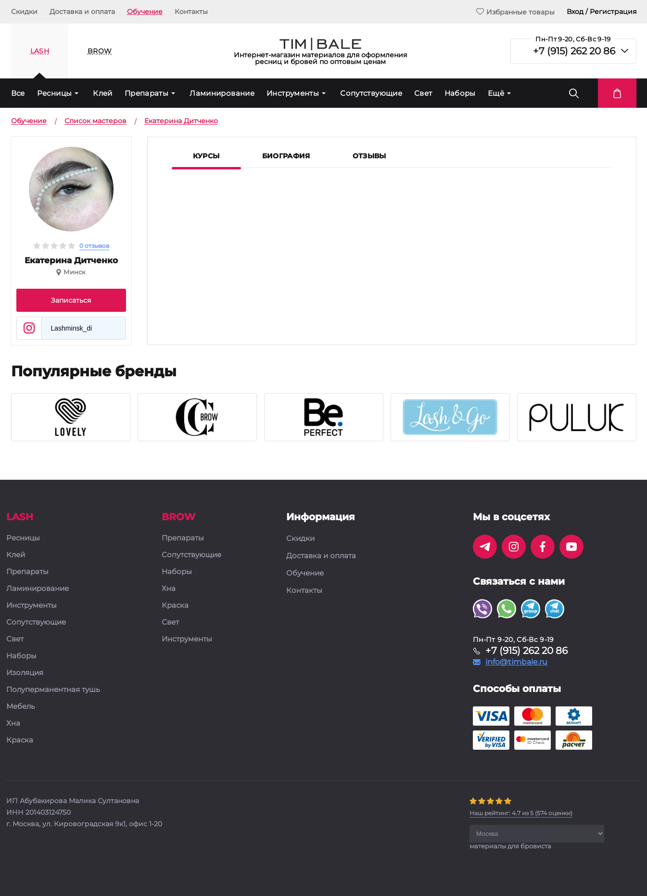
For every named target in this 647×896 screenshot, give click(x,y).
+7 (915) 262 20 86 (574, 51)
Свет (423, 93)
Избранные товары (515, 11)
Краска (19, 740)
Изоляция (24, 673)
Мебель (20, 706)
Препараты (146, 93)
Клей (103, 93)
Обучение (145, 11)
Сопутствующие (371, 93)
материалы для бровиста (510, 846)
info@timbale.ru (516, 662)
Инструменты (292, 93)
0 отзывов (94, 245)
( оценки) (520, 813)
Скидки (24, 11)
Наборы (460, 93)
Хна (13, 723)
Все (18, 93)
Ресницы (54, 93)
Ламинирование (222, 93)
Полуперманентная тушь (53, 689)
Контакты (191, 11)
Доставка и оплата (82, 11)
